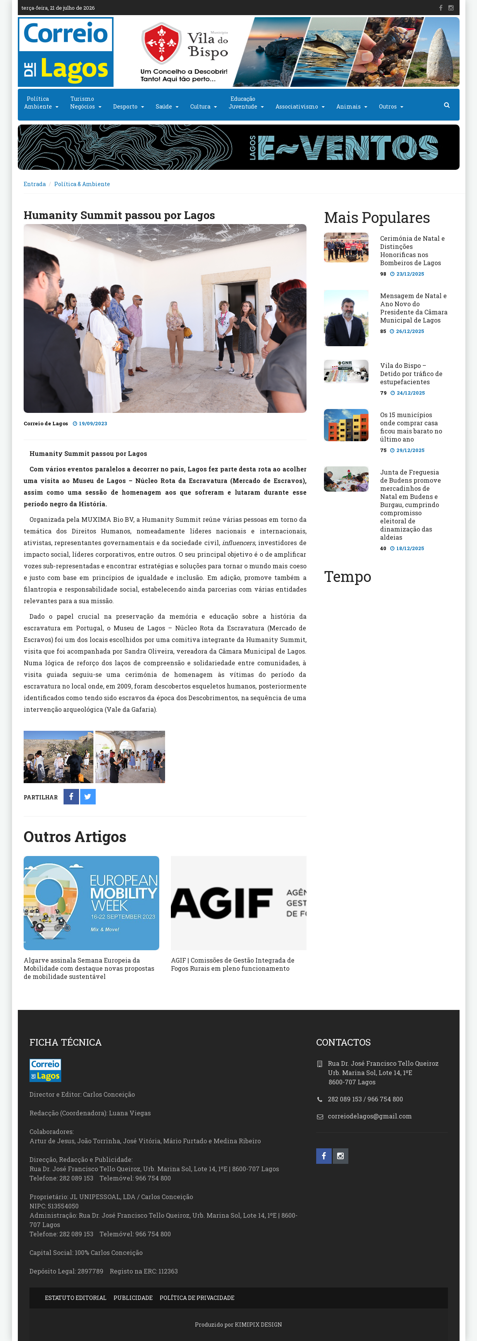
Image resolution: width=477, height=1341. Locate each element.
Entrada (35, 184)
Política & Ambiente (82, 184)
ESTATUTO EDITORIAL (76, 1297)
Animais (348, 106)
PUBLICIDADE (133, 1297)
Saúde (164, 106)
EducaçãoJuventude (243, 102)
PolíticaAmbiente (38, 102)
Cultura (200, 106)
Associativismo (297, 106)
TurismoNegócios (82, 102)
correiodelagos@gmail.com (370, 1116)
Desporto (125, 106)
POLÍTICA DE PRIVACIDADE (197, 1297)
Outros (388, 106)
